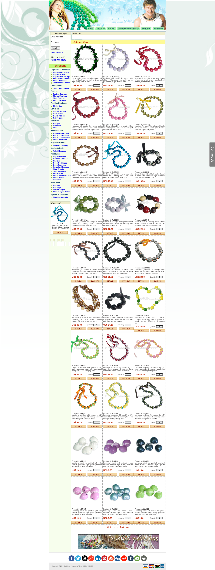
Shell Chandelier (60, 81)
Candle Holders (59, 112)
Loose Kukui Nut (60, 140)
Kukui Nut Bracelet (61, 136)
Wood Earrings (59, 100)
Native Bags (58, 118)
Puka (55, 128)
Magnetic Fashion (58, 143)
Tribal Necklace (59, 151)
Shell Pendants (59, 171)
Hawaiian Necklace (61, 133)
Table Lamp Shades (61, 83)
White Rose (58, 173)
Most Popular (58, 169)
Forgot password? (56, 52)
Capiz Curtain (59, 74)
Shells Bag (57, 106)
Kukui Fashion (57, 131)
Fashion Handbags (59, 103)
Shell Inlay (55, 182)
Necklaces (55, 154)
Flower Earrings (60, 96)
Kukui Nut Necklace (61, 138)
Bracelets (57, 126)
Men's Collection (58, 148)
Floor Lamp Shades (61, 79)
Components (56, 86)
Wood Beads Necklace (58, 179)
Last (127, 527)
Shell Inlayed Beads (61, 192)
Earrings (54, 91)
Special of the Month (59, 194)
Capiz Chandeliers (61, 72)
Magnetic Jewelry (60, 145)
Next (122, 527)
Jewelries (55, 121)
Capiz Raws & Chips (61, 76)
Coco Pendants (59, 165)
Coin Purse (58, 114)
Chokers (56, 161)
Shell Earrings (59, 98)
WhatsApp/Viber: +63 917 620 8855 (82, 566)
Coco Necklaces (60, 163)
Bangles (56, 124)
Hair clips (57, 187)
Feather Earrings (60, 94)
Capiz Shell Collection (60, 69)
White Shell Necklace (62, 175)
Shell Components (61, 88)
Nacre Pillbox (58, 116)
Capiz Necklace (59, 157)
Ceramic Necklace (61, 159)
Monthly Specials (60, 197)
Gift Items (55, 109)
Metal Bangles (59, 190)
